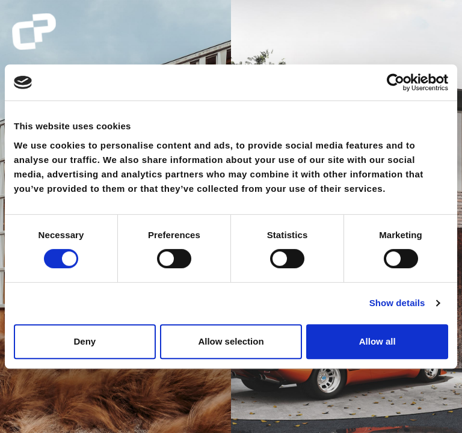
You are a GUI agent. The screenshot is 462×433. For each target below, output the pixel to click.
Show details (397, 303)
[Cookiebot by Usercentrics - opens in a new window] (395, 82)
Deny (84, 341)
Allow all (377, 341)
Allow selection (230, 341)
